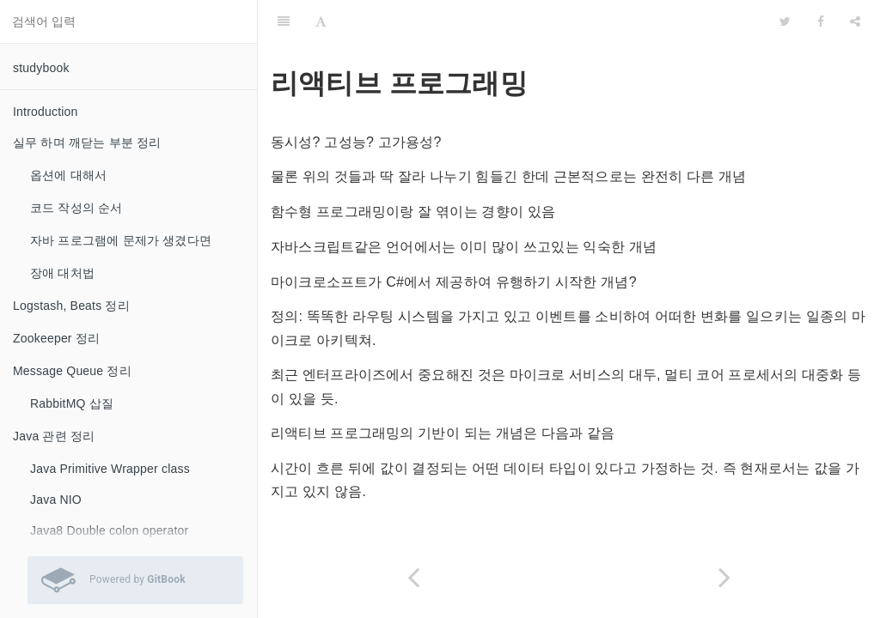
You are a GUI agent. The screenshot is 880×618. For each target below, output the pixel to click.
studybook (41, 68)
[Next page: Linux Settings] (724, 577)
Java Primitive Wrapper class (110, 469)
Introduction (45, 111)
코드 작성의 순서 (76, 208)
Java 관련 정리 (54, 436)
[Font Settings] (320, 21)
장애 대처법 (62, 273)
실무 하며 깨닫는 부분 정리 (87, 142)
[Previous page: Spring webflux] (413, 577)
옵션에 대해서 (68, 175)
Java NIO (56, 499)
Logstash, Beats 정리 (71, 305)
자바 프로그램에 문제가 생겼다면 (120, 240)
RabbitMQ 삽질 (71, 403)
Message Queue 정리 (72, 371)
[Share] (855, 21)
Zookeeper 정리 (56, 338)
